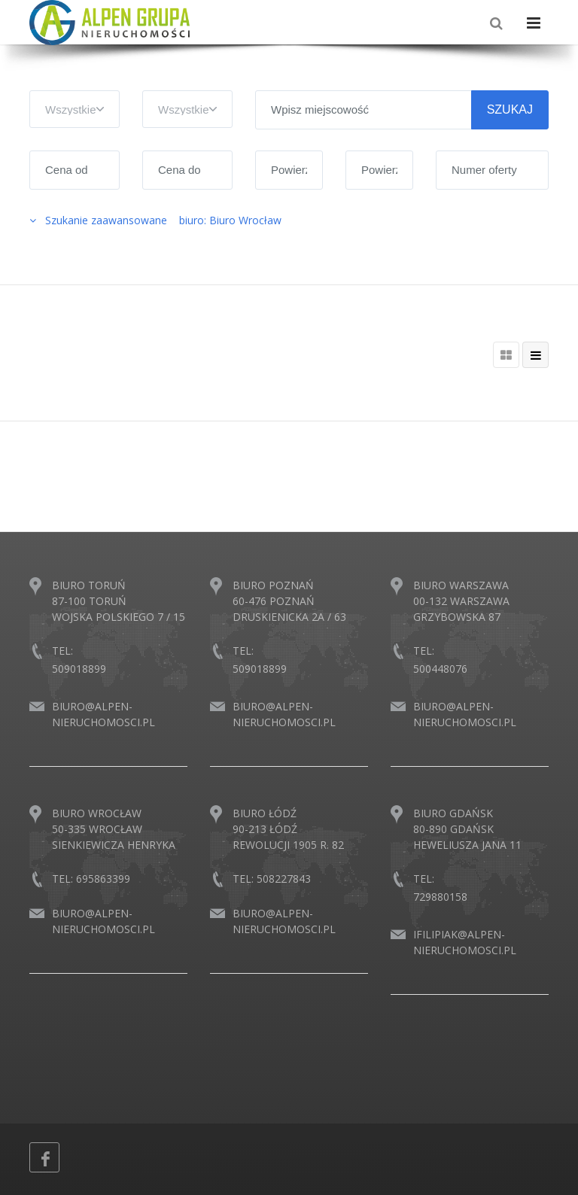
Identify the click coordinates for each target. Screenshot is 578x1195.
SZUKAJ (510, 109)
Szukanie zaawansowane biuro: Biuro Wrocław (155, 220)
